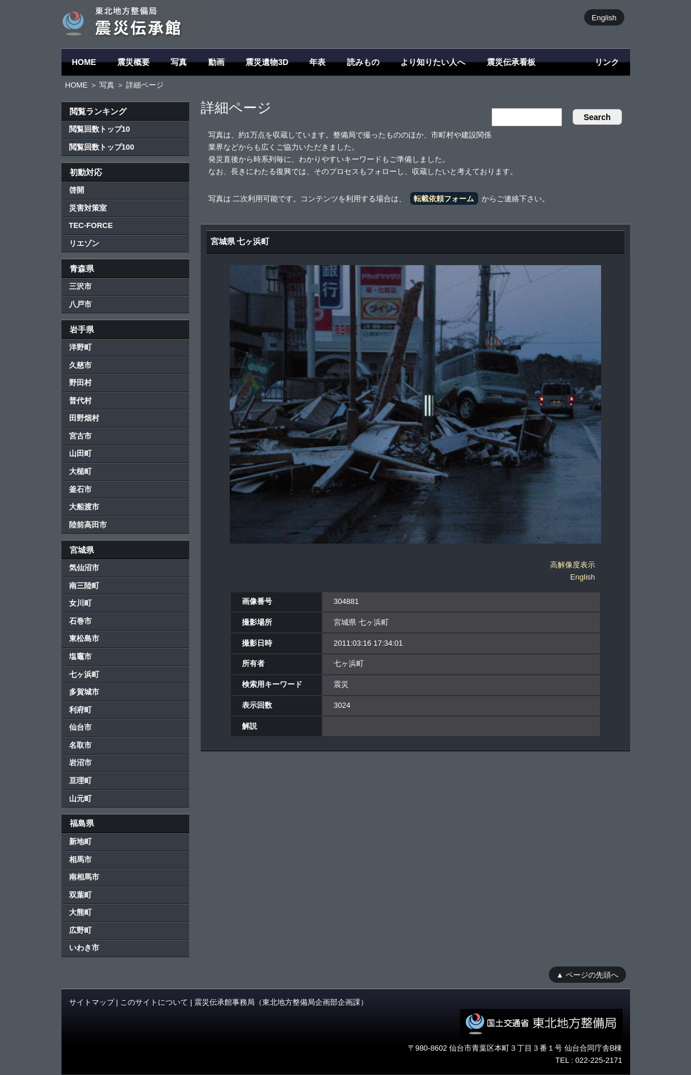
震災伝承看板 (511, 62)
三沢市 (80, 286)
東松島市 (84, 638)
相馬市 (80, 859)
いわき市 (84, 947)
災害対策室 (88, 208)
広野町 (80, 930)
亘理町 (80, 780)
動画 (216, 62)
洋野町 (80, 347)
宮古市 (80, 436)
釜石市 (80, 489)
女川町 (80, 603)
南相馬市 (84, 877)
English (604, 17)
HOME (84, 62)
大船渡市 (84, 506)
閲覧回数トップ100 (102, 147)
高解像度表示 (572, 564)
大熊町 (80, 912)
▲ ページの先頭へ (587, 974)
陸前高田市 (88, 524)
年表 (317, 62)
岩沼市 (80, 762)
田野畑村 (84, 418)
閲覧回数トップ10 (99, 129)
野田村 (80, 382)
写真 (179, 62)
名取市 (80, 745)
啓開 (76, 190)
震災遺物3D (266, 62)
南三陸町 (84, 585)
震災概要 (133, 62)
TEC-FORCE (91, 225)
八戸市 (80, 304)
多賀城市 (84, 691)
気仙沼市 (84, 567)
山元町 (80, 798)
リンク (607, 62)
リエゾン (84, 243)
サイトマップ (91, 1002)
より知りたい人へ (432, 62)
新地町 (80, 841)
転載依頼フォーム (444, 198)
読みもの (363, 62)
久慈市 (80, 365)
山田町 (80, 453)
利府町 (80, 709)
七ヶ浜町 (84, 674)
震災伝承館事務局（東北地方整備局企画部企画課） (281, 1002)
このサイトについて (154, 1002)
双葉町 (80, 895)
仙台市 (80, 727)
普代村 (80, 400)
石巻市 (80, 621)
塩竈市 (80, 656)
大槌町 (80, 471)
